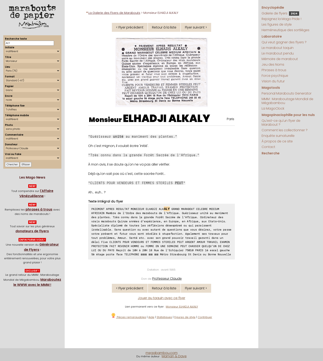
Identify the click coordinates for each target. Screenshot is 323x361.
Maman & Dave (174, 356)
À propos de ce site (277, 141)
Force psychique (275, 75)
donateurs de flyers (32, 231)
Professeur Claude (167, 278)
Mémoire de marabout (280, 59)
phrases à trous (39, 209)
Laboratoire (272, 36)
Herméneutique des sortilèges (285, 30)
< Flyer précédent (129, 27)
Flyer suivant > (196, 27)
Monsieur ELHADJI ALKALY (182, 307)
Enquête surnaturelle (278, 135)
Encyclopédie (273, 7)
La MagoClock (273, 108)
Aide (151, 317)
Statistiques (164, 317)
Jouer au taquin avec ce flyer (161, 298)
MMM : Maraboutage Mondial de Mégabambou (287, 101)
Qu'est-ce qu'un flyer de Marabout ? (281, 122)
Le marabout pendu (278, 53)
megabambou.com (162, 352)
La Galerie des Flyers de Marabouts (114, 13)
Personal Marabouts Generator (286, 93)
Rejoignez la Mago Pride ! (281, 19)
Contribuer (205, 317)
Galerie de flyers (280, 13)
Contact (268, 146)
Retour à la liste (164, 27)
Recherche (271, 153)
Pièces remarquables (128, 317)
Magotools (271, 87)
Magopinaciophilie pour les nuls (288, 114)
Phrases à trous (274, 70)
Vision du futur (273, 81)
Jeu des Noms (273, 64)
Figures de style (184, 317)
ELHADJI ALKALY (166, 118)
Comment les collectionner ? (285, 130)
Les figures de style (277, 24)
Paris (230, 119)
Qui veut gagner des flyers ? (284, 42)
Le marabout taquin (278, 47)
